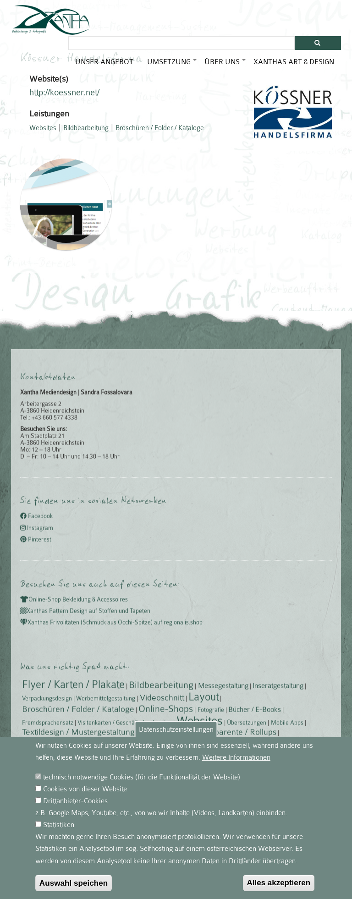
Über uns (225, 65)
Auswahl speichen (73, 890)
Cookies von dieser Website (85, 796)
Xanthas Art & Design (293, 61)
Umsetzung (172, 65)
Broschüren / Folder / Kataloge (160, 132)
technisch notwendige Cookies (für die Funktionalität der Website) (141, 784)
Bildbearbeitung (86, 132)
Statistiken (58, 832)
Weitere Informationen (236, 765)
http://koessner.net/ (64, 97)
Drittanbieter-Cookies (75, 808)
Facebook (36, 741)
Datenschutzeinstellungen (176, 737)
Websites (42, 132)
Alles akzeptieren (279, 890)
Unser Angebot (104, 61)
